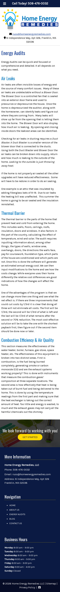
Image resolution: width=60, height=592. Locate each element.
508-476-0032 (21, 469)
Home (12, 505)
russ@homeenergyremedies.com (31, 34)
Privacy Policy (27, 587)
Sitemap (51, 583)
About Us (14, 509)
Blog (12, 518)
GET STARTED (30, 437)
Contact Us (15, 523)
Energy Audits (17, 514)
